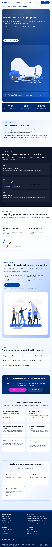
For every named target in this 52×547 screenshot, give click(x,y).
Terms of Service (46, 545)
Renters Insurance (6, 520)
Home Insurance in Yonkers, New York (36, 516)
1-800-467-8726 (20, 540)
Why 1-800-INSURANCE (32, 531)
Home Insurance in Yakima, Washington (36, 523)
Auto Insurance (5, 516)
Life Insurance (5, 522)
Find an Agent (5, 533)
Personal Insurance (12, 6)
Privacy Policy (41, 545)
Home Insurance (6, 518)
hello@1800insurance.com (32, 540)
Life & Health (26, 2)
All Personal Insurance (32, 533)
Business (32, 2)
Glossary (4, 531)
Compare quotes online (29, 285)
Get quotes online (35, 389)
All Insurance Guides (7, 529)
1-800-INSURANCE (8, 2)
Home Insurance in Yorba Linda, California (37, 518)
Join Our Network (46, 540)
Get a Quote (37, 2)
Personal (19, 2)
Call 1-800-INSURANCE (12, 285)
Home (4, 6)
